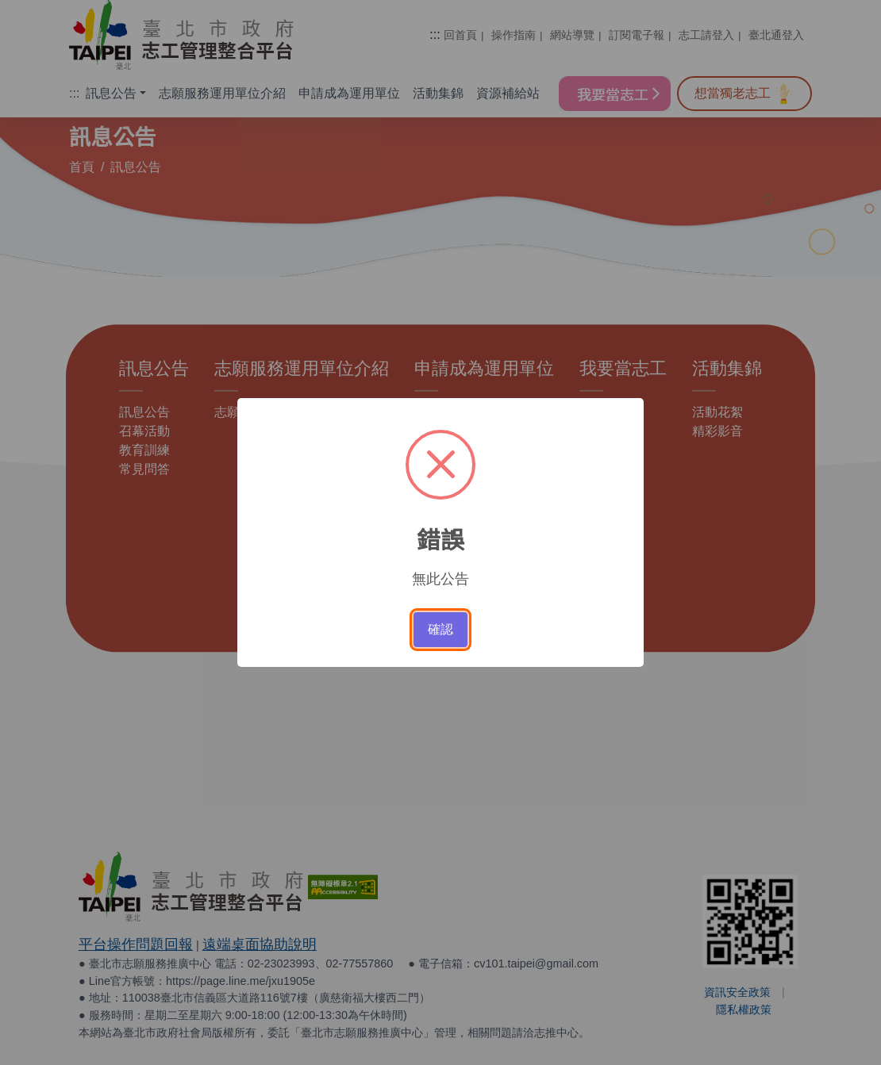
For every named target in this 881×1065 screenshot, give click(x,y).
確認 (440, 629)
